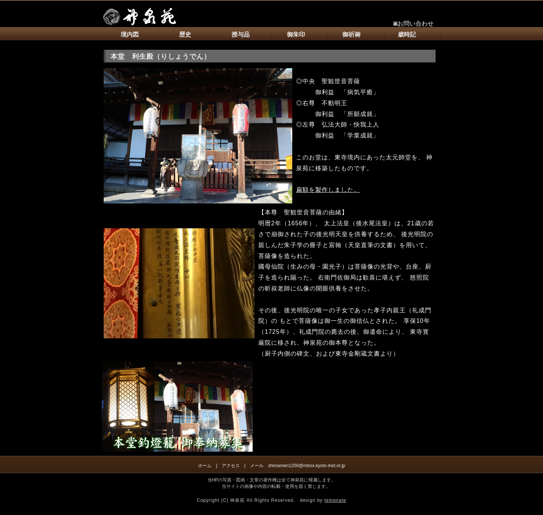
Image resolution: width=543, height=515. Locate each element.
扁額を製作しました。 (328, 189)
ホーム (205, 465)
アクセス (231, 465)
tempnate (335, 500)
